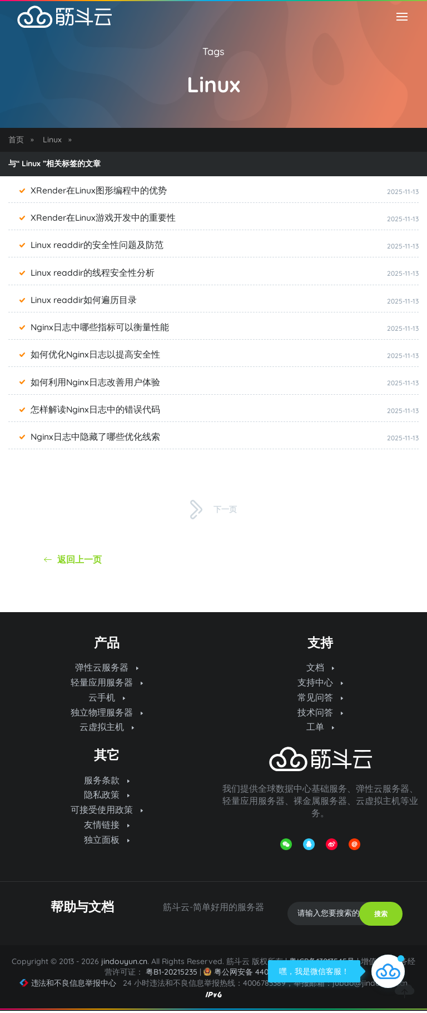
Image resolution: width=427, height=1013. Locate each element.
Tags (213, 51)
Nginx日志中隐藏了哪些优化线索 (96, 437)
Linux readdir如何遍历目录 (84, 300)
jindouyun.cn (124, 964)
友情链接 (107, 827)
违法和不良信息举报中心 (68, 985)
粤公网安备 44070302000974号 (262, 975)
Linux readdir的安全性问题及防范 (98, 245)
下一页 (213, 509)
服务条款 (107, 781)
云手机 (106, 698)
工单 (320, 728)
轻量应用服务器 (107, 682)
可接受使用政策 (107, 811)
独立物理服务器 (107, 713)
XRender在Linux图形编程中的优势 (99, 190)
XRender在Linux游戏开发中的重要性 (104, 218)
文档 (320, 667)
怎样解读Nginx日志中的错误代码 (96, 409)
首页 (16, 140)
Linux (52, 140)
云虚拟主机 (107, 728)
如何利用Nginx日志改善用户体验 (96, 382)
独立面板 (107, 842)
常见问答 (320, 698)
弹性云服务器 (106, 667)
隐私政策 (107, 796)
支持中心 (320, 682)
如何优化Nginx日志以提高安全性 (96, 354)
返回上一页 (73, 559)
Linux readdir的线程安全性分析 (93, 272)
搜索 (381, 916)
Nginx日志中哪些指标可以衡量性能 (100, 327)
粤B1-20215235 (171, 975)
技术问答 (320, 713)
